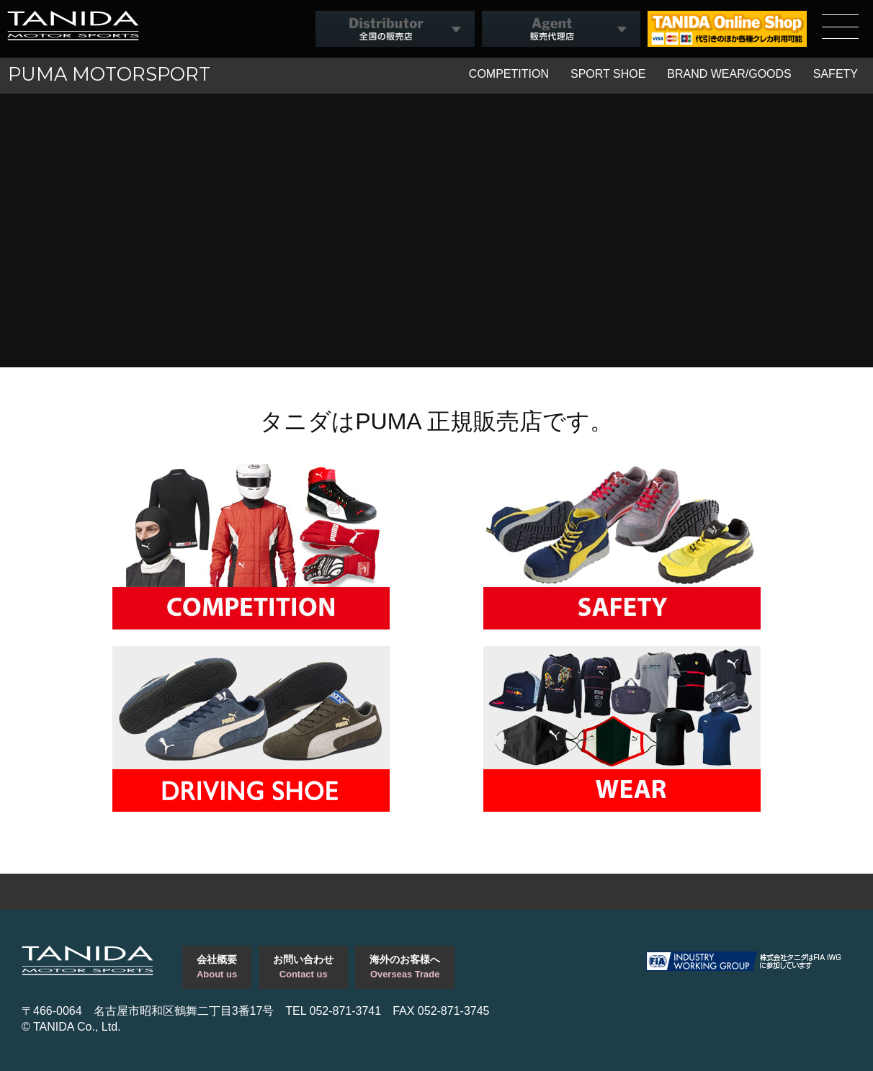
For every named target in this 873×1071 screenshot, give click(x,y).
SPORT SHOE (607, 74)
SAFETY (835, 74)
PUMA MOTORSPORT (109, 74)
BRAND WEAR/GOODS (729, 74)
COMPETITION (509, 74)
